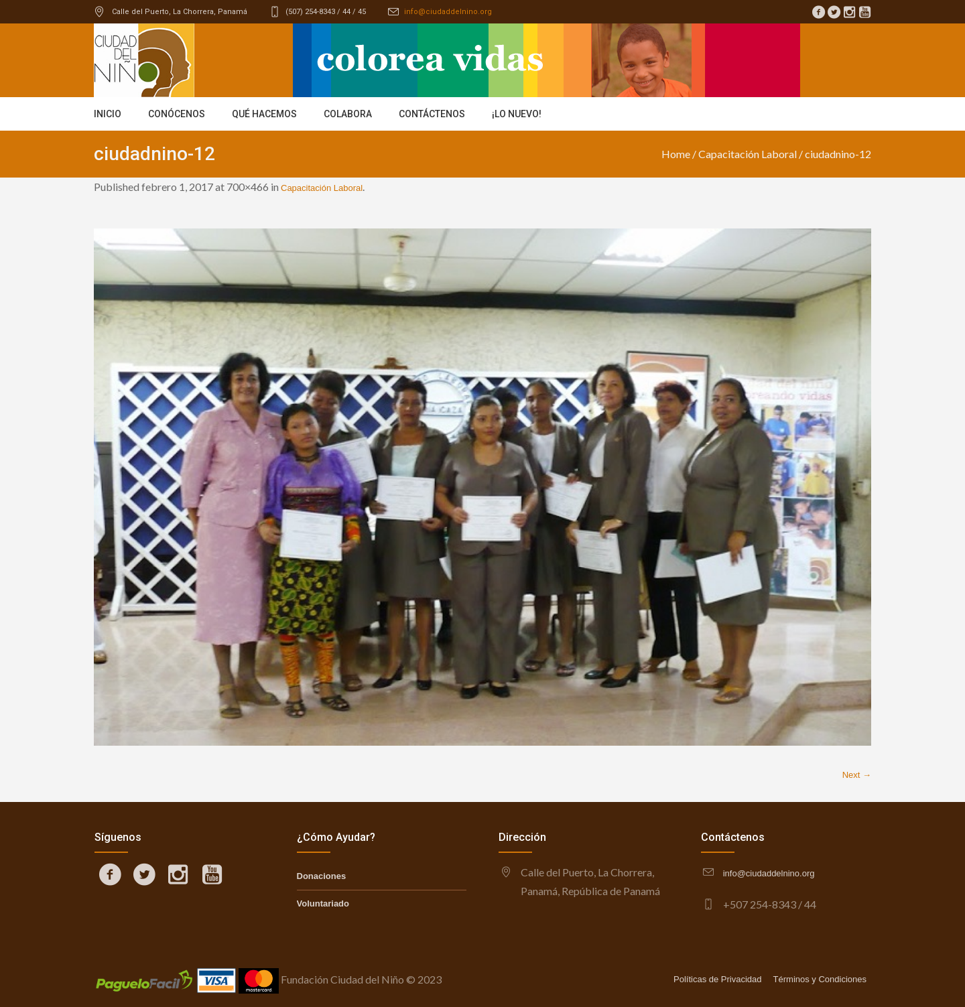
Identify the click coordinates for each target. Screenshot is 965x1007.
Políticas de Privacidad (717, 979)
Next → (856, 775)
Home (675, 153)
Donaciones (321, 876)
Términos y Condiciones (819, 979)
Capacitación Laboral (747, 153)
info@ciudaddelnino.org (448, 11)
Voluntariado (323, 903)
